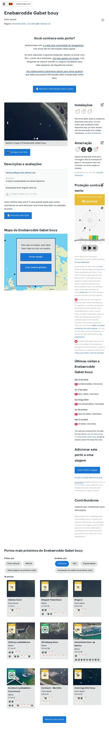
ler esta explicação (82, 262)
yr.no (100, 266)
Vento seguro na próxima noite (21, 570)
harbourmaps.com (23, 4)
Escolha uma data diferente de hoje (88, 478)
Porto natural (13, 564)
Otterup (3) (45, 24)
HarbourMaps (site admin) (19, 173)
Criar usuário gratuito (36, 268)
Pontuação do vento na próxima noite (75, 570)
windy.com (83, 292)
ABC (75, 564)
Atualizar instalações (93, 133)
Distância (62, 564)
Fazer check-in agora (87, 470)
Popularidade (89, 564)
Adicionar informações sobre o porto (54, 89)
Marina (29, 564)
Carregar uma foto (17, 152)
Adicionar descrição (18, 215)
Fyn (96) (31, 24)
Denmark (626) (19, 24)
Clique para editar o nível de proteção (89, 353)
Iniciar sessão (36, 257)
